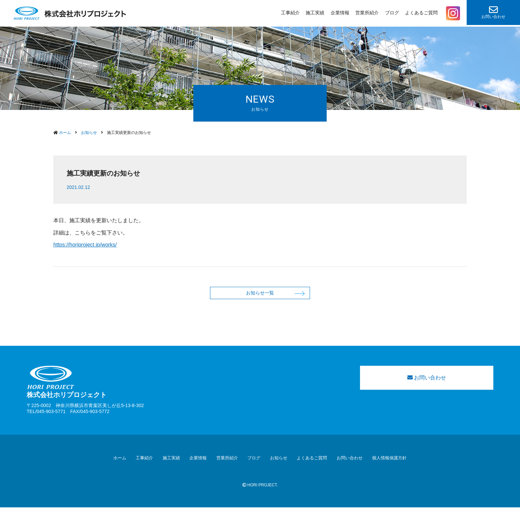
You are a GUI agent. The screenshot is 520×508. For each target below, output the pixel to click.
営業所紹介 (367, 12)
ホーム (119, 458)
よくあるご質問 (421, 12)
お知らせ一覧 (260, 293)
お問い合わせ (493, 12)
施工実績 (315, 12)
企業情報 (340, 12)
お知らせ (278, 458)
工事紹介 (290, 12)
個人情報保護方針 (389, 458)
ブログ (392, 12)
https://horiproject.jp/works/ (85, 245)
